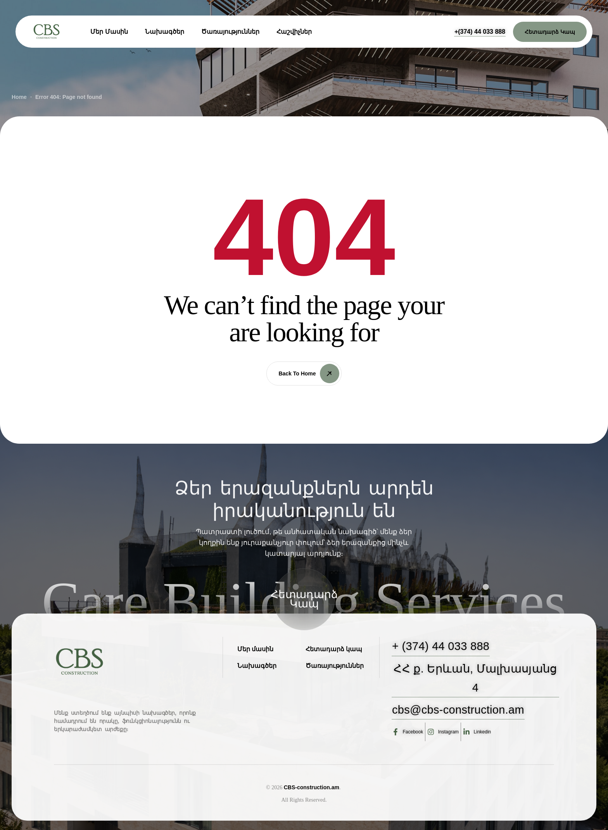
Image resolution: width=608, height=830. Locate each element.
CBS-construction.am (311, 822)
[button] (479, 31)
